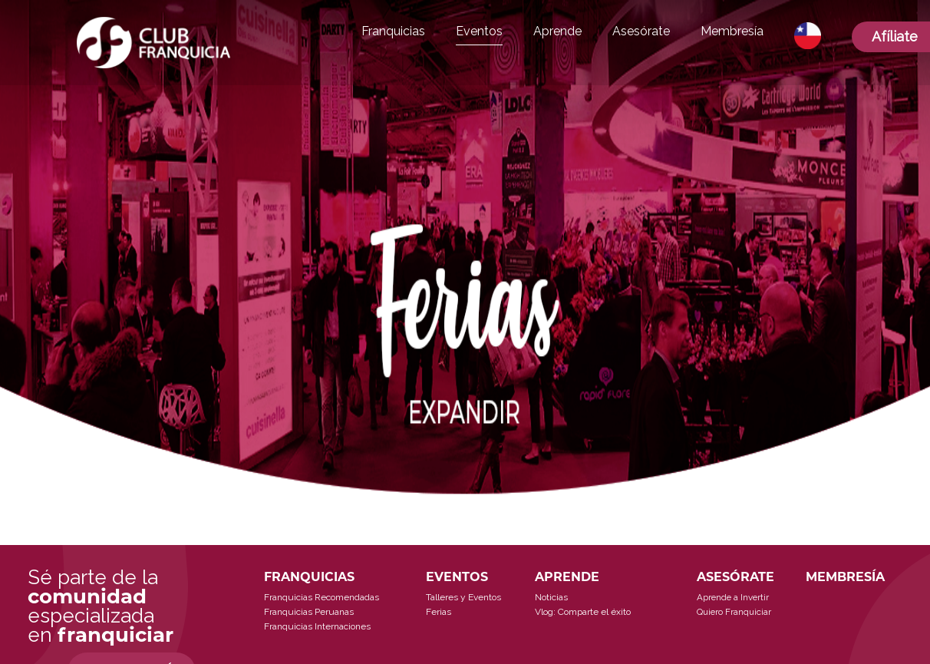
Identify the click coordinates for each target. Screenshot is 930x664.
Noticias (551, 597)
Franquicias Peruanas (309, 611)
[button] (807, 36)
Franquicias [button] (393, 31)
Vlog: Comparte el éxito (583, 611)
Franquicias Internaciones (317, 626)
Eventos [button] (479, 31)
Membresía (732, 31)
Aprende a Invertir (733, 597)
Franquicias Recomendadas (321, 597)
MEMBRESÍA (845, 577)
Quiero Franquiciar (734, 611)
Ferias (438, 611)
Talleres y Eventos (463, 597)
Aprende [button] (557, 31)
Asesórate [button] (641, 31)
